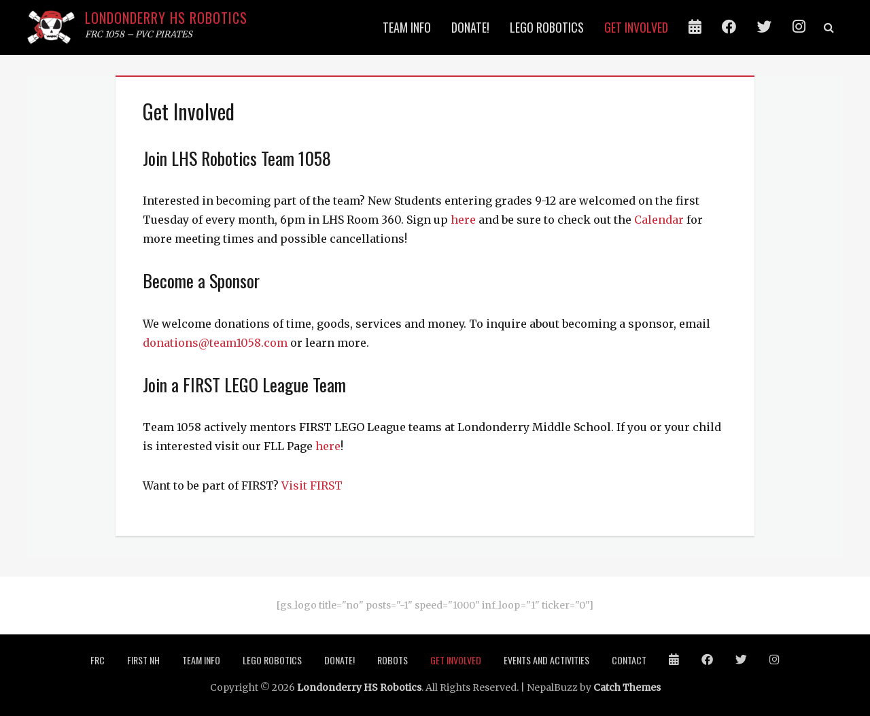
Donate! (470, 27)
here (463, 219)
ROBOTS (392, 660)
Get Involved (636, 27)
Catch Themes (627, 687)
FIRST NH (143, 660)
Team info (407, 27)
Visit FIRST (312, 485)
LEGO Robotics (547, 27)
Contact (629, 660)
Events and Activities (546, 660)
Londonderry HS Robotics (166, 17)
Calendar (659, 219)
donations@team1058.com (215, 343)
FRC (97, 660)
